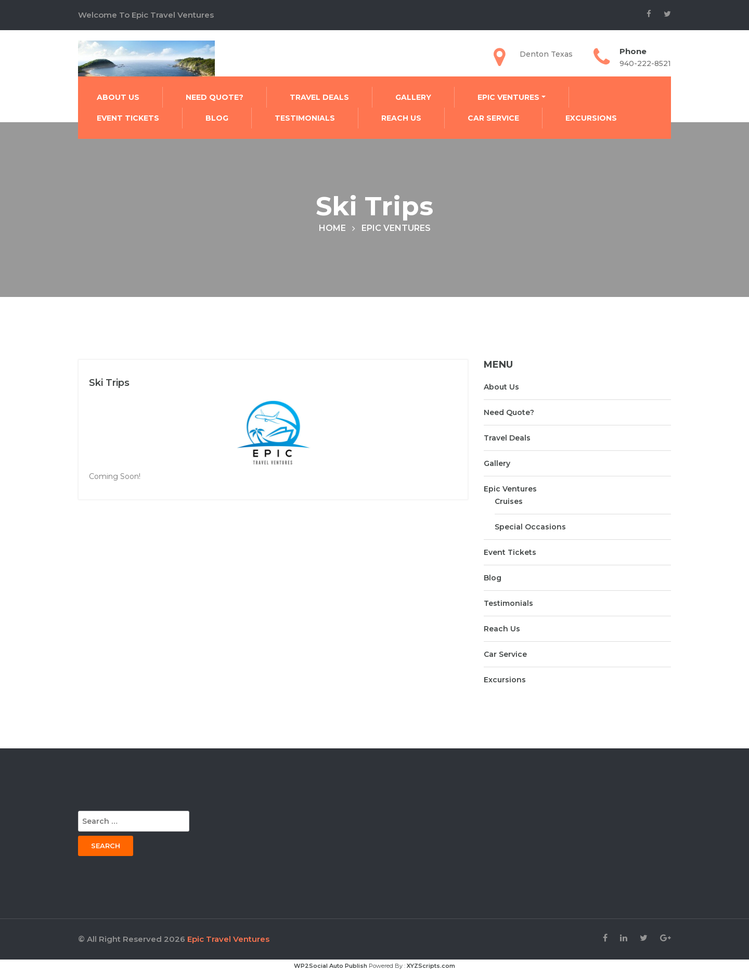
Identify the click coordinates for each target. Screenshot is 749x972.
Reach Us (401, 118)
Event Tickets (128, 118)
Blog (216, 118)
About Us (118, 97)
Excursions (591, 118)
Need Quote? (214, 97)
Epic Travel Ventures (228, 939)
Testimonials (305, 118)
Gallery (413, 97)
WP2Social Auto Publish (330, 965)
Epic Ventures (508, 97)
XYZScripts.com (431, 965)
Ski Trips (109, 382)
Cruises (509, 501)
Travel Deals (319, 97)
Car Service (493, 118)
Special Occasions (530, 527)
